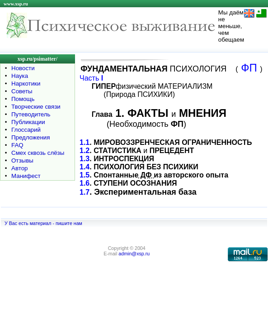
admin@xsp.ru (134, 253)
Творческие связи (36, 106)
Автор (19, 168)
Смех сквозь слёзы (37, 152)
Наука (19, 75)
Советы (22, 91)
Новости (23, 68)
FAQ (17, 145)
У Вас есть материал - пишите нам (43, 223)
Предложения (30, 137)
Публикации (28, 122)
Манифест (26, 176)
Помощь (22, 99)
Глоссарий (26, 129)
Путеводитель (31, 114)
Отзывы (22, 160)
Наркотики (25, 83)
